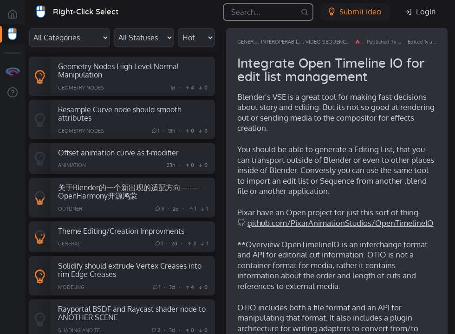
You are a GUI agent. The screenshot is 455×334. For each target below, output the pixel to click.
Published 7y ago (386, 42)
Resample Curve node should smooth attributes (120, 113)
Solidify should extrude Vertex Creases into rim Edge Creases (130, 270)
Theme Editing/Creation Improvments (121, 230)
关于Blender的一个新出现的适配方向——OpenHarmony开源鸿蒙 (128, 191)
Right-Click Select (85, 12)
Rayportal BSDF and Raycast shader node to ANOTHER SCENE (132, 313)
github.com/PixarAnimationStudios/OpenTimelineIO (340, 223)
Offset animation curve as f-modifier (118, 152)
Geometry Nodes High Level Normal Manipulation (118, 70)
